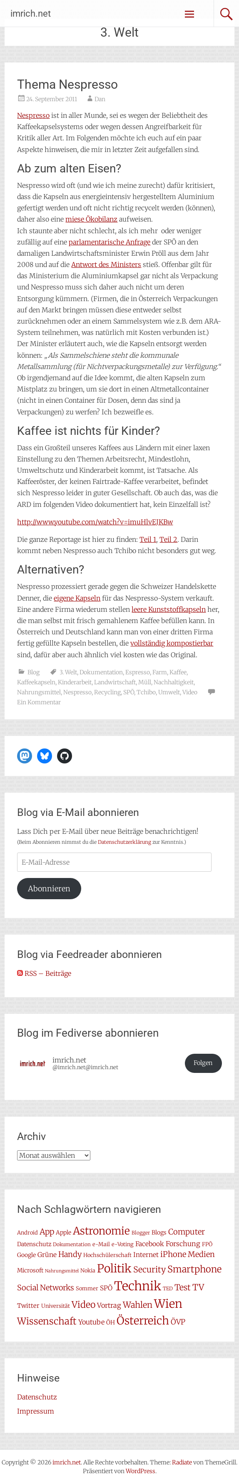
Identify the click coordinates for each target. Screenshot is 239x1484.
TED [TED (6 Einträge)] (168, 1288)
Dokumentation (101, 672)
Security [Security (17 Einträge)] (149, 1269)
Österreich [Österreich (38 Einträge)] (143, 1320)
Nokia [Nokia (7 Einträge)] (87, 1270)
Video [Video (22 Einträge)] (83, 1304)
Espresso (137, 672)
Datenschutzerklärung (124, 842)
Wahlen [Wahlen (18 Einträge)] (137, 1304)
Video (189, 692)
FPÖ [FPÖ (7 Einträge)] (207, 1244)
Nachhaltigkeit (174, 682)
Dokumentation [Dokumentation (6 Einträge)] (72, 1244)
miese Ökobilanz (91, 219)
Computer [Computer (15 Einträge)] (186, 1232)
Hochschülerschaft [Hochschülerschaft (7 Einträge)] (107, 1255)
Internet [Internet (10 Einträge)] (146, 1255)
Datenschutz (37, 1397)
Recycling (107, 692)
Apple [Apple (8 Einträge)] (63, 1232)
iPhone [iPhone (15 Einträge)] (173, 1254)
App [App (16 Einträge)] (47, 1232)
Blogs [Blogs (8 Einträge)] (159, 1232)
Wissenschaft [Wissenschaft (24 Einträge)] (47, 1321)
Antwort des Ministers (106, 264)
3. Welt (68, 672)
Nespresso (33, 115)
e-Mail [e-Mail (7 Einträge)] (101, 1244)
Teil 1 (147, 539)
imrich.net (30, 13)
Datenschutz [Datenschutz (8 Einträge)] (34, 1244)
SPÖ (128, 692)
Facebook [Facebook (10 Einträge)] (149, 1244)
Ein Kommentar (39, 702)
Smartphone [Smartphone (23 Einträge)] (194, 1269)
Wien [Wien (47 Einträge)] (168, 1304)
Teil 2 (168, 539)
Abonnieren (49, 888)
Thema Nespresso (67, 84)
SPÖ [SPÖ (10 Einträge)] (106, 1288)
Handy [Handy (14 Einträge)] (70, 1254)
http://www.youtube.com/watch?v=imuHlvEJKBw (95, 522)
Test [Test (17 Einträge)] (182, 1287)
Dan (100, 99)
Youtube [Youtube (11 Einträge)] (91, 1322)
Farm (159, 672)
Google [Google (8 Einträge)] (26, 1255)
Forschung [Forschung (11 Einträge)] (183, 1244)
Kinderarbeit (75, 682)
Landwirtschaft (115, 682)
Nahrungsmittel (39, 692)
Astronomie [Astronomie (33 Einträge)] (101, 1231)
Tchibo (146, 692)
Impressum (35, 1411)
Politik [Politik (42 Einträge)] (114, 1268)
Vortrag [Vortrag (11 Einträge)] (109, 1305)
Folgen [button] (203, 1063)
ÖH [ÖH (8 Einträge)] (110, 1322)
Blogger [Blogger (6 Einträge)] (141, 1233)
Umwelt (169, 692)
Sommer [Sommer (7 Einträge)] (87, 1288)
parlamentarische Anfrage (109, 242)
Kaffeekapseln (36, 682)
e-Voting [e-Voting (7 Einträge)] (123, 1244)
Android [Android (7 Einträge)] (27, 1232)
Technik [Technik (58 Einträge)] (137, 1286)
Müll (144, 682)
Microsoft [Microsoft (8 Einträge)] (30, 1270)
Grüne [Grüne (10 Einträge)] (47, 1255)
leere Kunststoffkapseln (169, 609)
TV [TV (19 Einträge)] (198, 1287)
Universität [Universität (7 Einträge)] (55, 1305)
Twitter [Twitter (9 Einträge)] (28, 1305)
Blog (33, 672)
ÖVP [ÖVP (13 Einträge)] (178, 1322)
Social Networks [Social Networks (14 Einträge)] (45, 1287)
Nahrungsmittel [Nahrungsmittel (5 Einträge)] (62, 1271)
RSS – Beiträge (44, 973)
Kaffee (178, 672)
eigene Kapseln (77, 598)
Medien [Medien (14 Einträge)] (201, 1254)
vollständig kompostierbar (171, 643)
